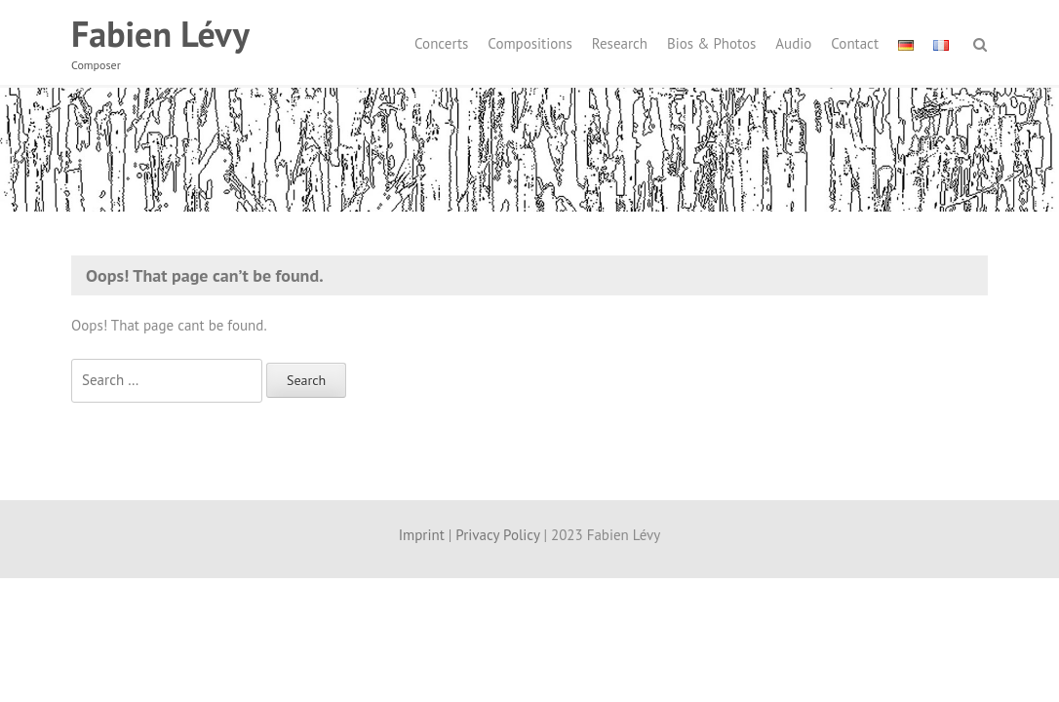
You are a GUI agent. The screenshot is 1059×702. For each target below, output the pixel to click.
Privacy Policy (497, 535)
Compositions (529, 43)
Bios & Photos (711, 43)
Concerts (441, 43)
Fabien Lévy (160, 34)
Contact (855, 43)
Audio (793, 43)
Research (619, 43)
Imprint (422, 535)
